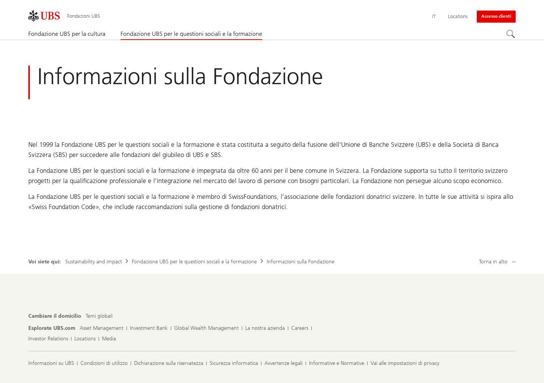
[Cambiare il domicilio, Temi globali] (99, 316)
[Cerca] (511, 34)
